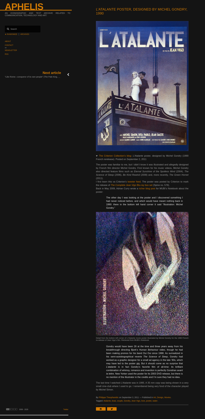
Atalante (107, 401)
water (155, 401)
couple (120, 401)
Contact (9, 45)
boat (114, 401)
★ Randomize (11, 34)
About (8, 41)
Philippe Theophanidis (108, 397)
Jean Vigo (135, 401)
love (143, 401)
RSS (7, 54)
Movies (167, 397)
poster (148, 401)
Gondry (127, 401)
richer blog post (147, 188)
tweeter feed (134, 181)
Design (160, 397)
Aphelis (24, 7)
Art (154, 397)
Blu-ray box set (131, 185)
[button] (101, 409)
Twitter (65, 409)
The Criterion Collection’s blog (115, 156)
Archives (24, 34)
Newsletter (11, 50)
